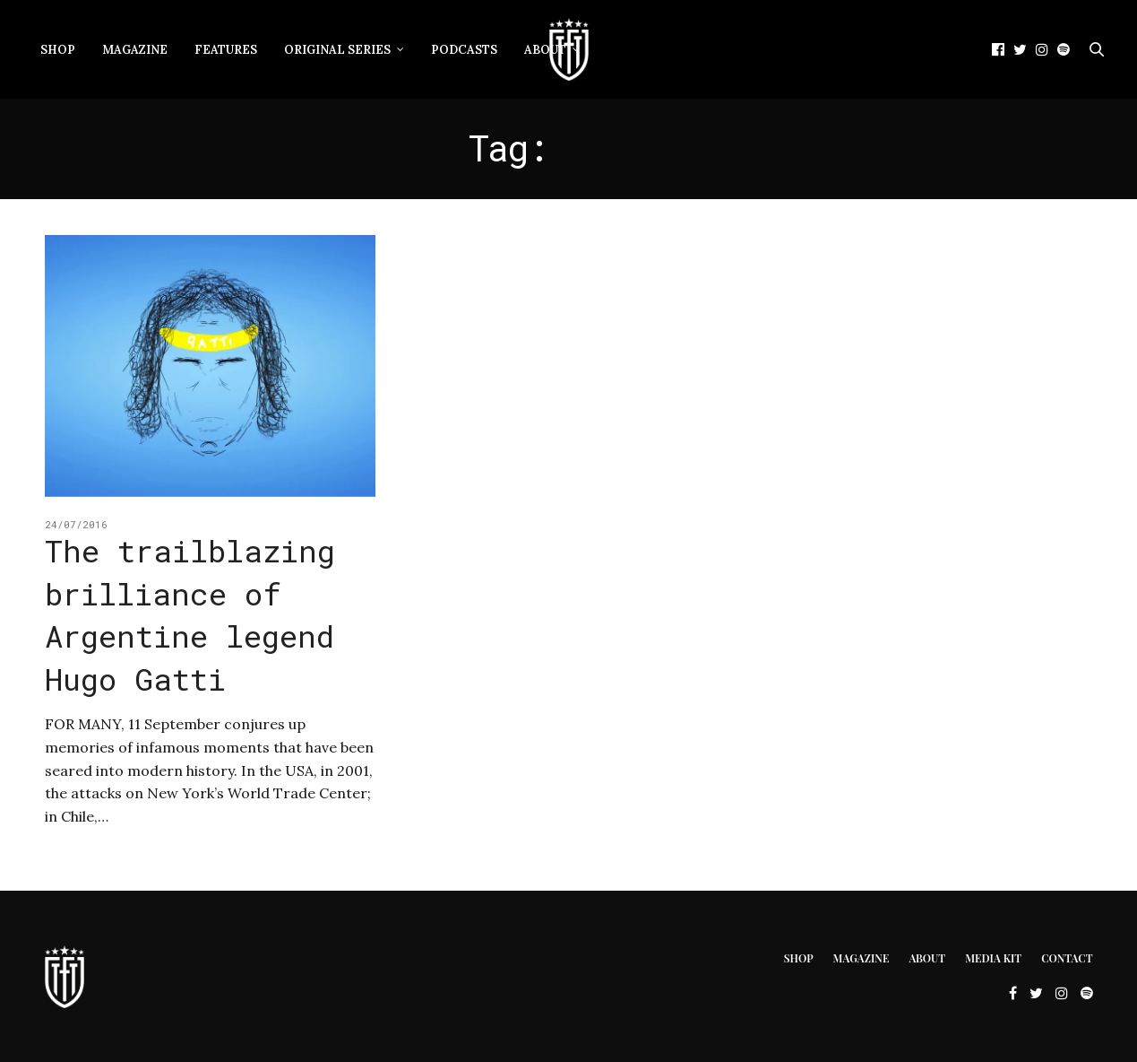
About (927, 958)
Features (225, 49)
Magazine (135, 49)
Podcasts (464, 49)
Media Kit (993, 958)
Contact (1066, 958)
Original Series (337, 49)
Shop (57, 49)
